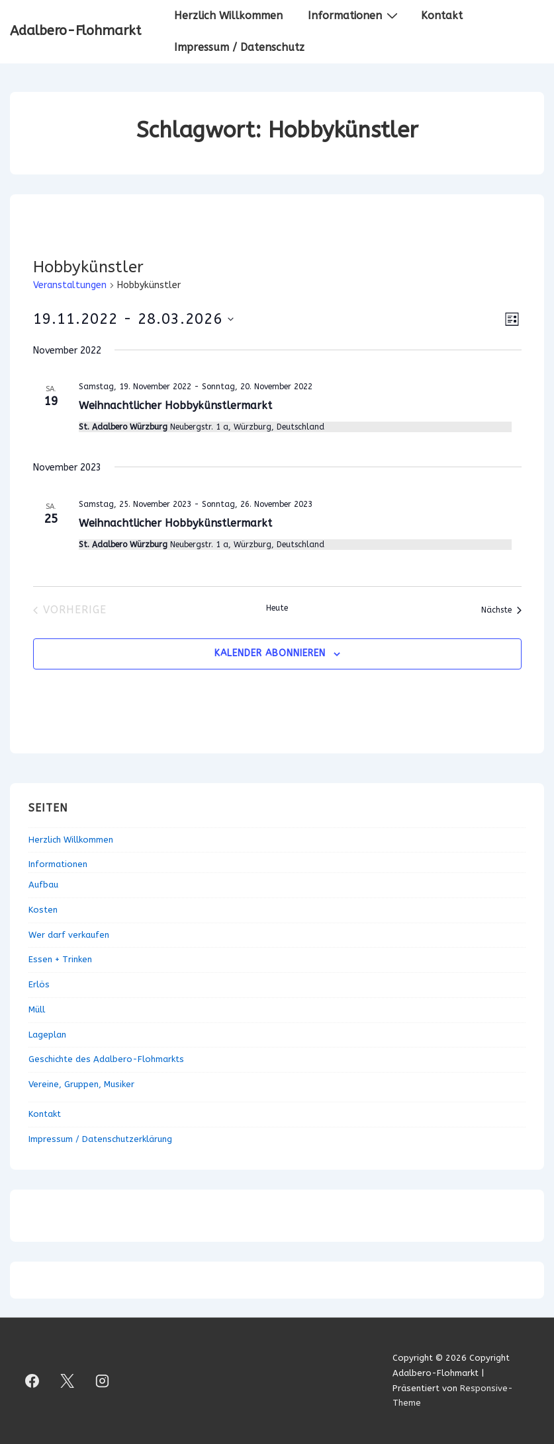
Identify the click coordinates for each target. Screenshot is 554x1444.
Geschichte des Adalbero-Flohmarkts (106, 1059)
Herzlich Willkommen (228, 15)
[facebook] (32, 1381)
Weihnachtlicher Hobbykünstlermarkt (175, 405)
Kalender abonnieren (270, 653)
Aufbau (43, 885)
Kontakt (442, 15)
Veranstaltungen (70, 285)
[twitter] (67, 1381)
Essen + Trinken (60, 959)
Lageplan (47, 1035)
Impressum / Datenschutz (239, 47)
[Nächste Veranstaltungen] (501, 610)
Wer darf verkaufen (68, 935)
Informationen (354, 15)
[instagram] (102, 1381)
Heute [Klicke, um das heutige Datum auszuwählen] (277, 608)
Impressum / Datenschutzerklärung (100, 1139)
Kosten (43, 910)
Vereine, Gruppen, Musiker (81, 1084)
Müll (36, 1009)
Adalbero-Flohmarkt (75, 30)
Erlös (39, 984)
